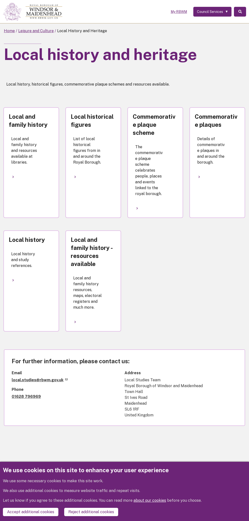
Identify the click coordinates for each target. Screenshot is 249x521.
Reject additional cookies (91, 512)
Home (9, 31)
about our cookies (149, 500)
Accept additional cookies (30, 512)
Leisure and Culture (36, 31)
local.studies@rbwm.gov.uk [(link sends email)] (40, 380)
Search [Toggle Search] (240, 12)
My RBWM (179, 12)
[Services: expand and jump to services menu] (212, 12)
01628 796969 (26, 396)
